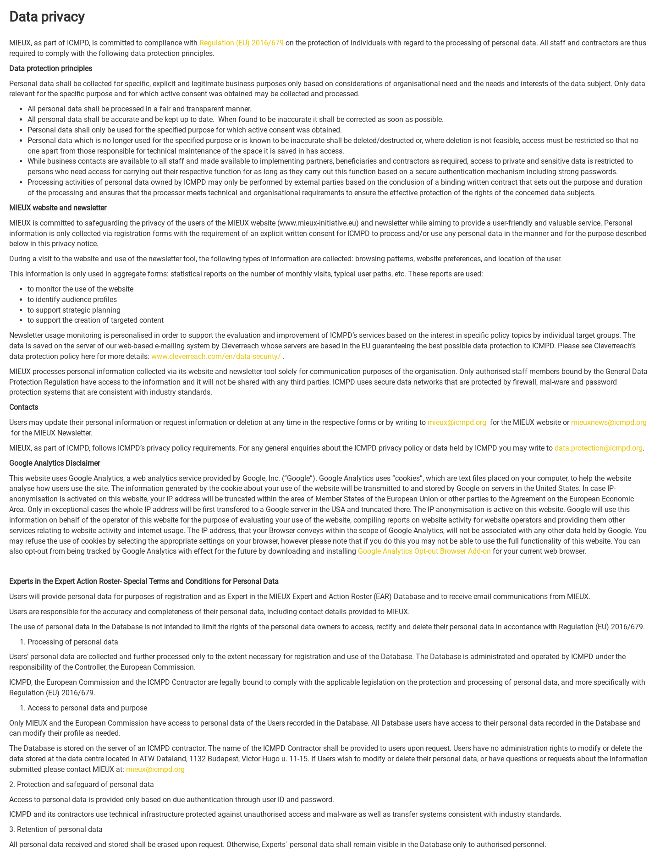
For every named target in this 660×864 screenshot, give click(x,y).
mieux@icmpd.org (457, 422)
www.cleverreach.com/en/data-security (216, 356)
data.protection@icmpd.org (599, 448)
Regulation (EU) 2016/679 (241, 43)
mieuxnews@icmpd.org (609, 422)
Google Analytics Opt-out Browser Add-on (424, 551)
